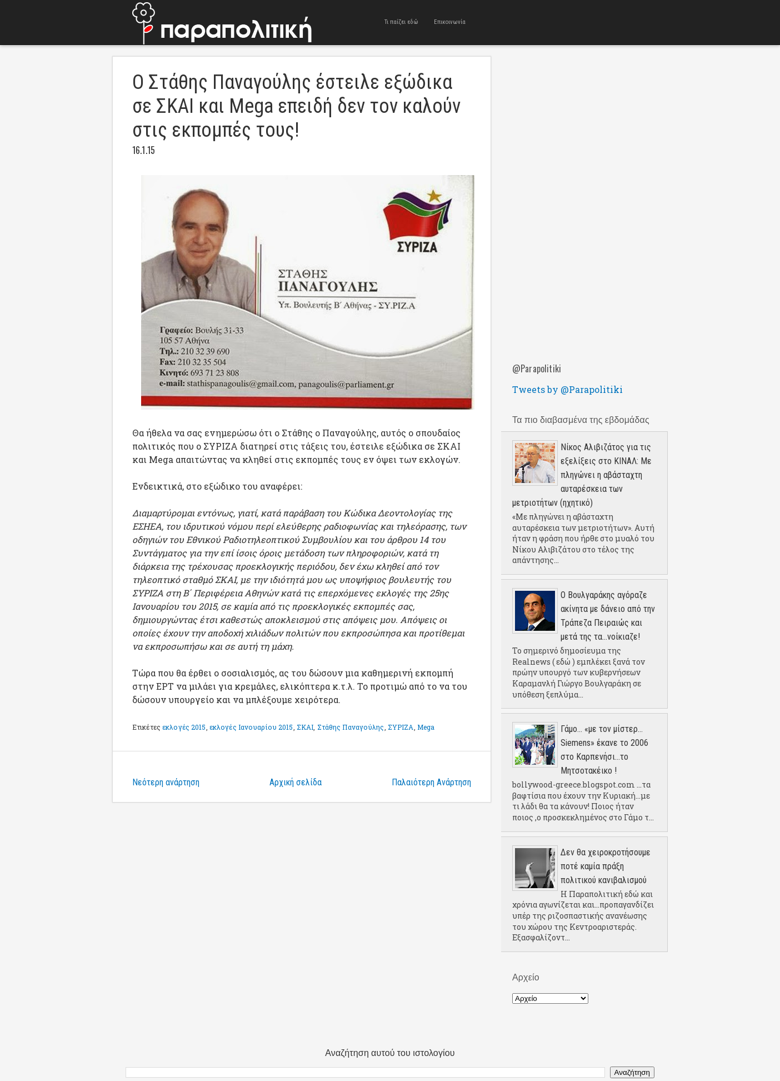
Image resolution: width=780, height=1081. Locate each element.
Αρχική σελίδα (295, 782)
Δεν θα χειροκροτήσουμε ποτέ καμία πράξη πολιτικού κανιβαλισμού (606, 866)
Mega (425, 727)
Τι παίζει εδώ (401, 22)
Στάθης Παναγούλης (350, 727)
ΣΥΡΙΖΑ (401, 727)
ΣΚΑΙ (305, 727)
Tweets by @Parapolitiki (567, 389)
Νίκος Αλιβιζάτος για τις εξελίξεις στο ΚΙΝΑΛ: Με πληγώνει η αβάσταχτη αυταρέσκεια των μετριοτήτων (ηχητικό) (582, 475)
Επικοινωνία (450, 22)
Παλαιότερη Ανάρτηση (431, 782)
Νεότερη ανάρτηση (165, 782)
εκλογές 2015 (184, 727)
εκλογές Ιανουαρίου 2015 (251, 727)
